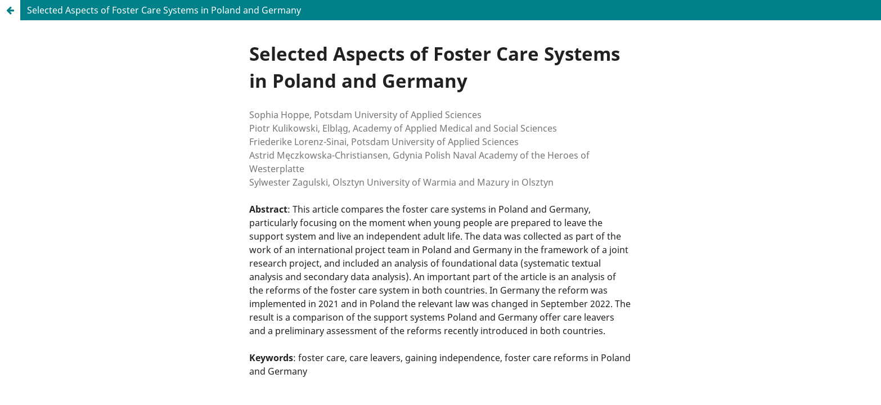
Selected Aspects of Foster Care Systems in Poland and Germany (164, 10)
